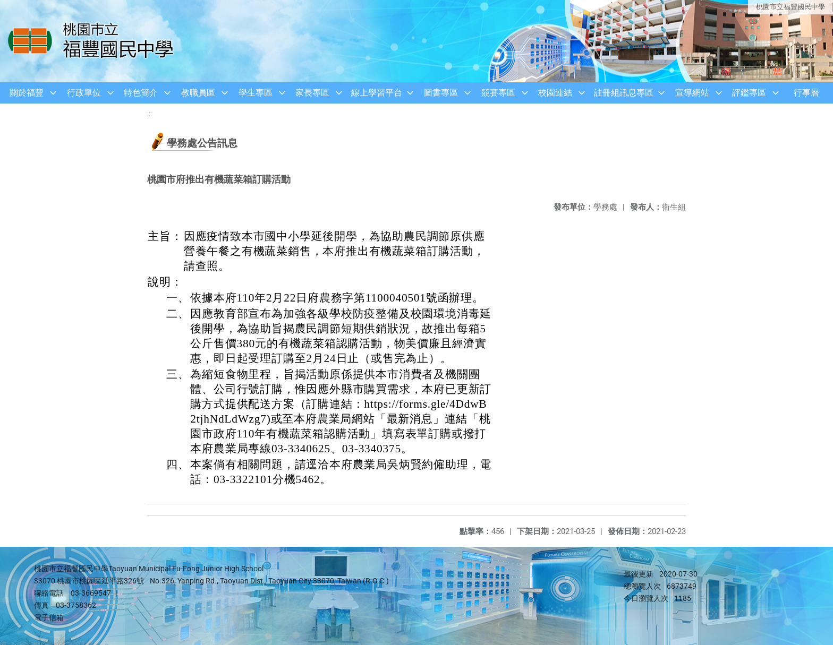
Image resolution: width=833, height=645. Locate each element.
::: (149, 114)
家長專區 (312, 93)
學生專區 (256, 93)
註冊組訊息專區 (623, 93)
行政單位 (84, 93)
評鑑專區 (749, 93)
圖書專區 (441, 93)
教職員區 (198, 93)
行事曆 (806, 93)
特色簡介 (141, 93)
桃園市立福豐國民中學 (790, 7)
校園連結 (555, 93)
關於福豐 (27, 93)
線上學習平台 (376, 93)
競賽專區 (498, 93)
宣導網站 (692, 93)
